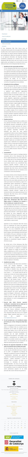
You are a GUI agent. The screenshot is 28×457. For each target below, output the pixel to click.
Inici (14, 404)
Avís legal (4, 38)
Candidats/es (14, 407)
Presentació (4, 34)
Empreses (14, 409)
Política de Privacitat (6, 41)
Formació (14, 412)
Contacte (4, 46)
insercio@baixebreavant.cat (10, 317)
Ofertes (14, 410)
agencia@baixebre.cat (14, 394)
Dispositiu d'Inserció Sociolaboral (14, 406)
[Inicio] (14, 5)
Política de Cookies (6, 43)
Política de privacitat (14, 396)
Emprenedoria (14, 413)
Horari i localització (6, 36)
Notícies (14, 415)
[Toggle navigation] (1, 11)
